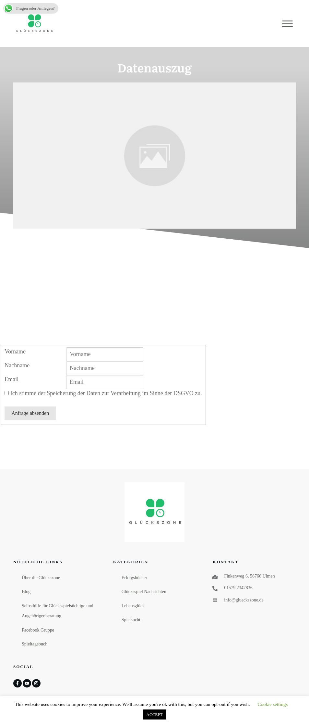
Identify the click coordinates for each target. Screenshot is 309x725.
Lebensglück (133, 605)
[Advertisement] (154, 296)
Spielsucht (131, 619)
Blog (26, 591)
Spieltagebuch (34, 644)
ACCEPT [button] (155, 714)
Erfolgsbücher (134, 577)
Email (11, 379)
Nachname (17, 365)
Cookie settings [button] (272, 704)
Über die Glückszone (41, 577)
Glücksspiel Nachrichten (144, 591)
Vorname (15, 351)
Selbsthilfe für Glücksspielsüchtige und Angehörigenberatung (57, 611)
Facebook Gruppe (38, 630)
